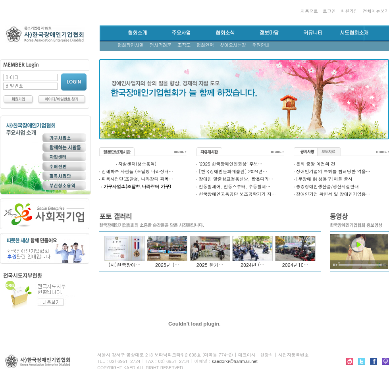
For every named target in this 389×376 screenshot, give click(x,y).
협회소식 (225, 33)
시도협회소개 (354, 33)
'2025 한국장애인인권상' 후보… (230, 164)
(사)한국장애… (124, 264)
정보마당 (268, 33)
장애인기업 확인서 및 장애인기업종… (333, 194)
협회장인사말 (130, 45)
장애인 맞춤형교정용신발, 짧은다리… (236, 179)
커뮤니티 (312, 33)
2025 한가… (209, 264)
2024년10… (295, 264)
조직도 (184, 45)
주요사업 (181, 33)
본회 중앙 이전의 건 (315, 164)
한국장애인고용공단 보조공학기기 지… (237, 194)
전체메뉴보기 (376, 11)
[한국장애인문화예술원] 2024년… (233, 171)
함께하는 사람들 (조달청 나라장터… (137, 171)
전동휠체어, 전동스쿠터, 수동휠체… (235, 186)
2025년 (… (167, 264)
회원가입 (349, 11)
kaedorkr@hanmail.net (235, 361)
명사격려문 (160, 45)
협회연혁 (205, 45)
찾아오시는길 (233, 45)
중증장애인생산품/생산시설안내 (327, 186)
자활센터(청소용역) (137, 164)
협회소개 (137, 33)
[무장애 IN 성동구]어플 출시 (324, 179)
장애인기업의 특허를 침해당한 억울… (333, 171)
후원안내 (261, 45)
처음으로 (309, 11)
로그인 (329, 11)
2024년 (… (253, 264)
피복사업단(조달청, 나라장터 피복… (137, 179)
